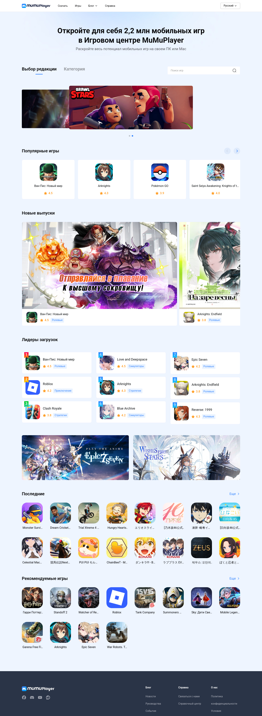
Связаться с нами (189, 648)
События (151, 662)
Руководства (153, 655)
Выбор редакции (39, 69)
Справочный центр (189, 655)
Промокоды (153, 670)
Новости (151, 648)
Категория (74, 69)
